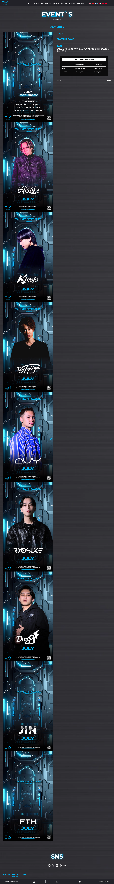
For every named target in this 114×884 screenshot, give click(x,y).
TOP (29, 3)
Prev (60, 80)
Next (108, 80)
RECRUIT (72, 3)
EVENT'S (36, 3)
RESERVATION (46, 3)
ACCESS (64, 3)
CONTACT (80, 3)
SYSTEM (56, 3)
